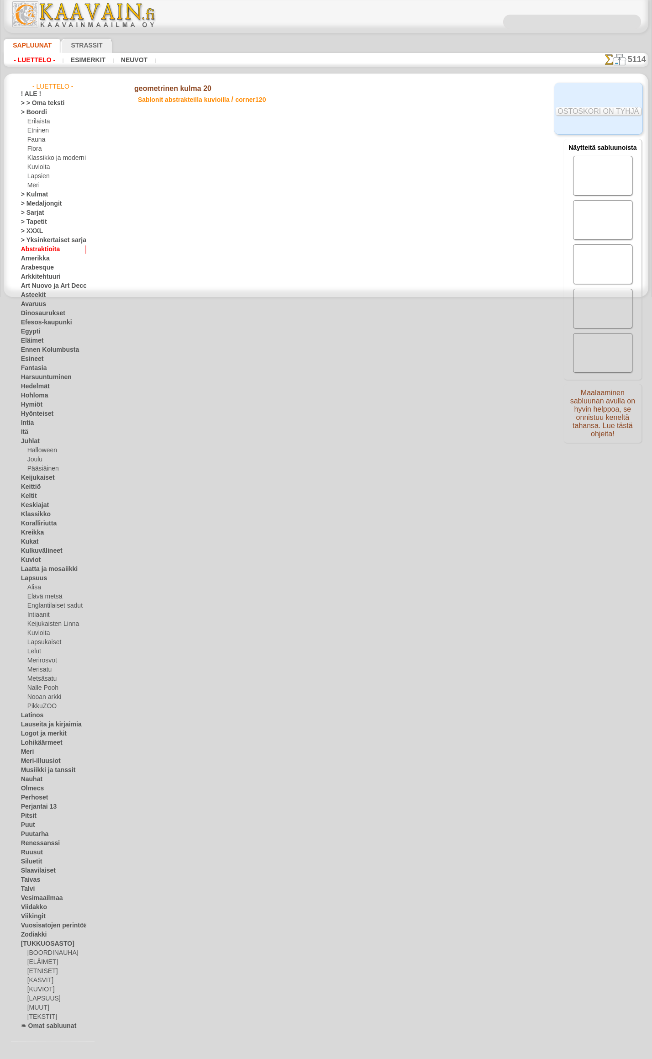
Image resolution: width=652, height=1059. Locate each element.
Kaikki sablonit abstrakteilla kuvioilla (325, 342)
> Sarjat (30, 213)
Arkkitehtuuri (37, 277)
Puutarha (33, 834)
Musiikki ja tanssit (44, 770)
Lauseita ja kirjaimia (46, 724)
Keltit (28, 496)
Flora (34, 149)
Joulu (34, 459)
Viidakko (31, 907)
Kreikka (30, 533)
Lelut (33, 651)
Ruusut (30, 852)
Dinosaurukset (39, 313)
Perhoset (32, 798)
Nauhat (30, 779)
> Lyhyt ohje (171, 276)
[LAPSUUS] (42, 999)
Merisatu (39, 670)
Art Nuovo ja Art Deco (49, 286)
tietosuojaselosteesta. (402, 1052)
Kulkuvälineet (38, 551)
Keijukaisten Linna (50, 624)
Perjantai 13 (36, 807)
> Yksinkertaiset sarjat (49, 240)
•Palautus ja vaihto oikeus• (326, 501)
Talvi (26, 889)
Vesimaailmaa (38, 898)
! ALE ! (29, 94)
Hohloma (32, 396)
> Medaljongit (38, 204)
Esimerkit (86, 60)
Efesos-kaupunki (41, 322)
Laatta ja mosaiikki (45, 569)
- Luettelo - (34, 60)
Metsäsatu (41, 679)
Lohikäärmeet (38, 743)
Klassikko (33, 514)
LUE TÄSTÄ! (231, 276)
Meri (33, 185)
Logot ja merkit (40, 734)
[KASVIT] (39, 980)
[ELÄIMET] (41, 962)
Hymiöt (30, 405)
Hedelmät (33, 386)
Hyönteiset (34, 414)
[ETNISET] (40, 971)
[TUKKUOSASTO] (43, 944)
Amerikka (32, 258)
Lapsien (37, 176)
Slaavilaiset (35, 871)
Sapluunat (28, 45)
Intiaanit (38, 615)
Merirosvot (41, 661)
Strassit (75, 45)
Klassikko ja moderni (53, 158)
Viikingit (31, 916)
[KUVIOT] (39, 989)
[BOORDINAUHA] (50, 953)
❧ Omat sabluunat (45, 1026)
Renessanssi (36, 843)
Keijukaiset (34, 478)
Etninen (37, 131)
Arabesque (34, 268)
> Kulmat (32, 195)
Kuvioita (37, 167)
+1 (352, 322)
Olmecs (30, 788)
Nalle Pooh (40, 688)
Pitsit (27, 816)
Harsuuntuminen (42, 377)
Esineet (30, 359)
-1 (299, 322)
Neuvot (131, 60)
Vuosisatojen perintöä (49, 925)
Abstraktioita (38, 249)
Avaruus (31, 304)
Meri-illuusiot (38, 761)
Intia (27, 423)
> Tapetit (31, 222)
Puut (27, 825)
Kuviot (29, 560)
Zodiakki (31, 935)
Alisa (33, 587)
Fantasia (32, 368)
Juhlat (29, 441)
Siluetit (30, 862)
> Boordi (31, 112)
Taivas (29, 880)
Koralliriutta (36, 523)
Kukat (28, 542)
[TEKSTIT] (39, 1017)
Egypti (29, 332)
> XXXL (30, 231)
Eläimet (30, 341)
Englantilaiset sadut (52, 606)
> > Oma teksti (38, 103)
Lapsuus (31, 578)
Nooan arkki (42, 697)
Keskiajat (32, 505)
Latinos (30, 715)
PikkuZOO (39, 706)
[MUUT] (37, 1008)
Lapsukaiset (42, 642)
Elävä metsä (42, 597)
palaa (326, 322)
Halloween (40, 450)
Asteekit (31, 295)
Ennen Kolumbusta (44, 350)
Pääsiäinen (41, 469)
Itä (24, 432)
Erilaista (37, 121)
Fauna (35, 140)
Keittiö (29, 487)
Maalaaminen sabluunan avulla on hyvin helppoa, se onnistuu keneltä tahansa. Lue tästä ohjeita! (602, 417)
